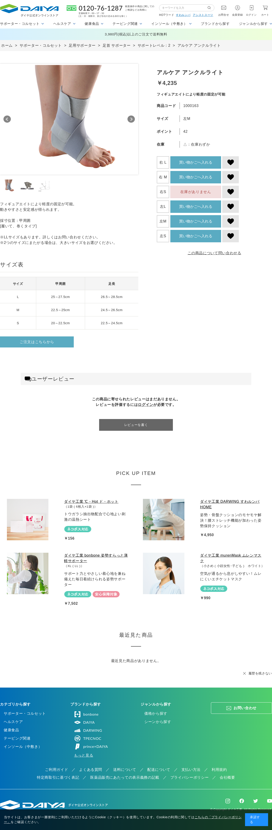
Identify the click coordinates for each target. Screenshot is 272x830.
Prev (7, 119)
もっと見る (83, 755)
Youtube (269, 801)
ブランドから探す (215, 24)
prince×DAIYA (91, 746)
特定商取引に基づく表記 (58, 777)
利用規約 (219, 770)
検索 (211, 7)
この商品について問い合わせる (214, 253)
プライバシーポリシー (189, 777)
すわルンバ (183, 15)
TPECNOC (87, 738)
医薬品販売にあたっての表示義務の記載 (124, 777)
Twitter (255, 801)
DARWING (88, 730)
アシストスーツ (203, 15)
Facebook (241, 800)
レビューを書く (136, 425)
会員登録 (237, 14)
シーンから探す (157, 722)
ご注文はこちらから (37, 342)
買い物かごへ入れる (195, 162)
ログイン (251, 14)
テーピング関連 (17, 738)
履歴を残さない (260, 673)
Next (131, 119)
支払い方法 (191, 770)
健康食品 (11, 730)
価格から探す (155, 713)
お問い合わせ (245, 708)
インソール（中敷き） (23, 747)
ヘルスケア (13, 722)
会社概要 (227, 777)
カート (265, 14)
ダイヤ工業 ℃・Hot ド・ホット (91, 501)
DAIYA (84, 722)
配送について (158, 770)
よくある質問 (90, 770)
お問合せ (223, 14)
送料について (124, 770)
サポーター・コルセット (25, 713)
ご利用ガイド (56, 770)
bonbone (86, 714)
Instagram (227, 801)
